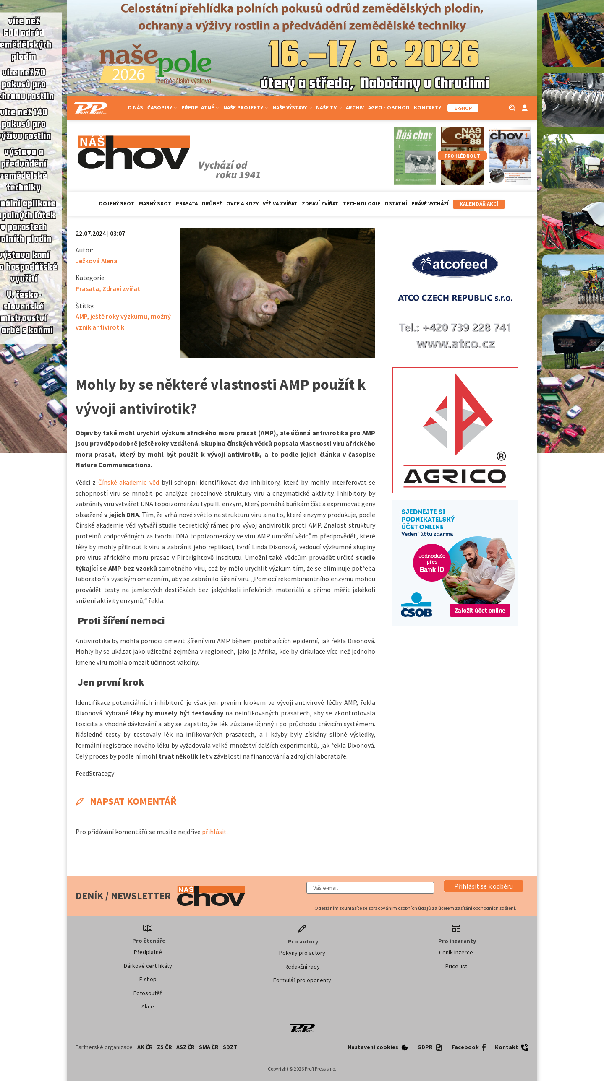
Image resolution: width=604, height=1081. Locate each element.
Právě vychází (430, 203)
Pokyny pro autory (302, 952)
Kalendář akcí (479, 204)
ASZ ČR (185, 1047)
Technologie (361, 203)
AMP (81, 316)
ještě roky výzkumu (118, 316)
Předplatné (200, 107)
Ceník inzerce (456, 952)
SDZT (230, 1047)
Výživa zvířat (280, 203)
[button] (483, 886)
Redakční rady (302, 966)
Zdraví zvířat (320, 203)
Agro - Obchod (389, 107)
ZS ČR (164, 1047)
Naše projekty (245, 107)
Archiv (355, 107)
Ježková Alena (97, 261)
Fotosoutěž (147, 993)
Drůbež (212, 203)
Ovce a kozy (242, 203)
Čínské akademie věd (127, 482)
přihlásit (214, 831)
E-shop (148, 979)
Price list (456, 966)
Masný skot (155, 203)
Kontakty (427, 107)
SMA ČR (209, 1047)
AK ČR (145, 1047)
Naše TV (329, 107)
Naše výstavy (292, 107)
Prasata (187, 203)
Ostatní (395, 203)
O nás (135, 107)
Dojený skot (117, 203)
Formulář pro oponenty (302, 980)
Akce (147, 1006)
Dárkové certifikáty (148, 965)
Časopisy (162, 107)
